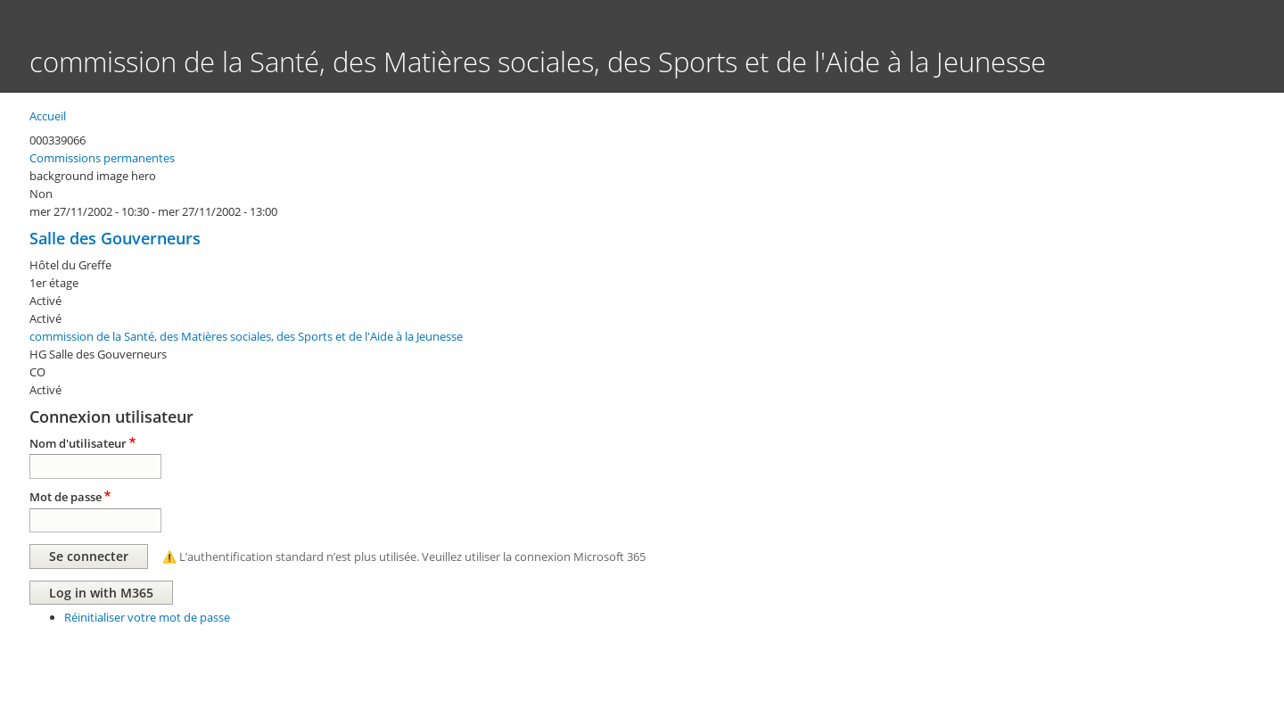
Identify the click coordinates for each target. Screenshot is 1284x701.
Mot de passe (65, 497)
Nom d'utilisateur (78, 443)
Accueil (47, 116)
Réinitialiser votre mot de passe (147, 617)
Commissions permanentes (102, 158)
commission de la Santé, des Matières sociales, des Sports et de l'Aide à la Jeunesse (246, 336)
